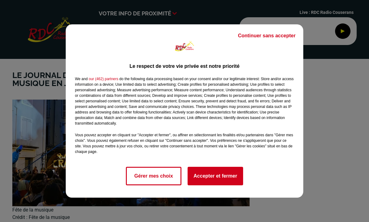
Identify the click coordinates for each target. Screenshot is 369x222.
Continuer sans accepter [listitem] (267, 35)
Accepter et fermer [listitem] (215, 176)
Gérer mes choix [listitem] (153, 176)
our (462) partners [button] (103, 79)
